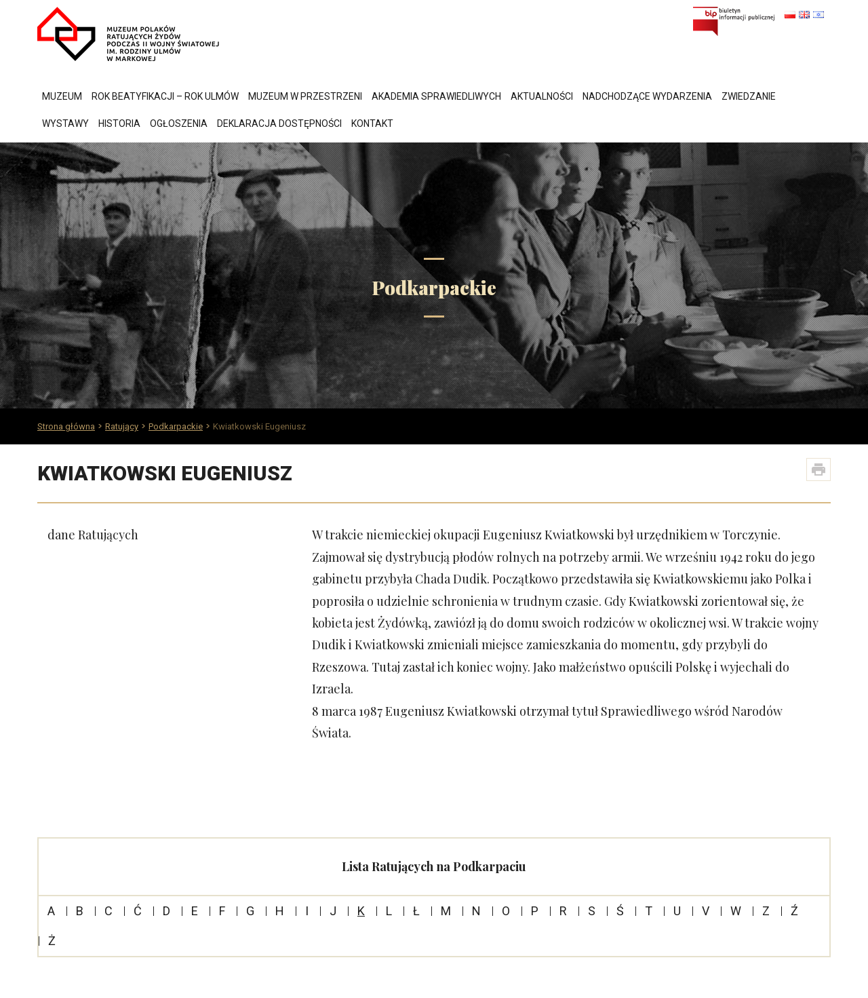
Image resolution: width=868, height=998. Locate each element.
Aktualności (542, 96)
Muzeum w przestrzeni (305, 96)
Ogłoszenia (179, 123)
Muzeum (62, 96)
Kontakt (372, 123)
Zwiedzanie (749, 96)
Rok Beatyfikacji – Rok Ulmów (165, 96)
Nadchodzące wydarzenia (647, 96)
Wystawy (65, 123)
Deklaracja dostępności (279, 123)
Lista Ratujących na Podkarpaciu (434, 866)
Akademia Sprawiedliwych (436, 96)
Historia (119, 123)
